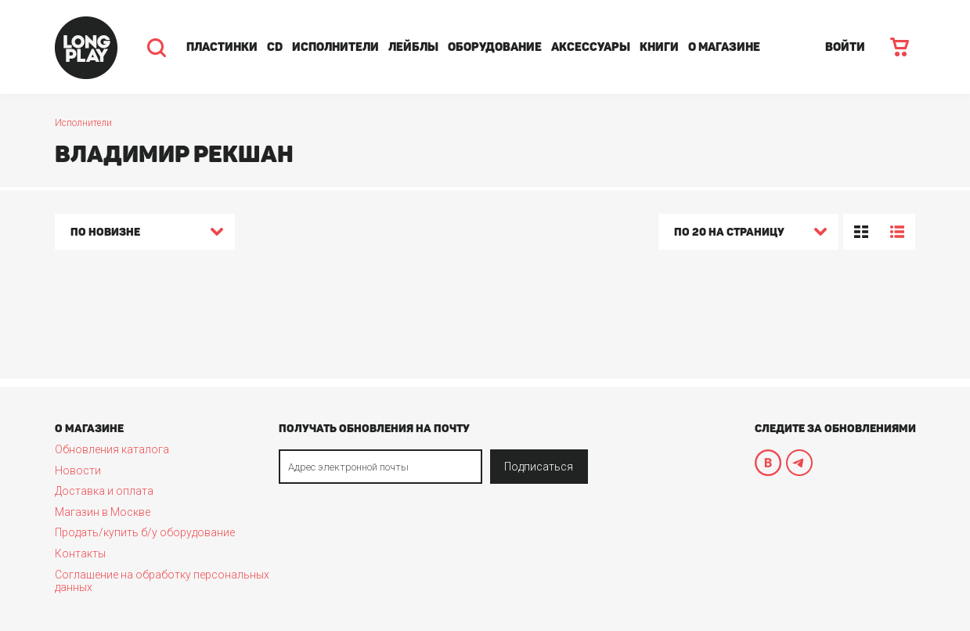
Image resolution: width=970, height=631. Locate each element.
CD (275, 47)
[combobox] (145, 234)
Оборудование (495, 47)
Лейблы (413, 47)
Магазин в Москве (102, 512)
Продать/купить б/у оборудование (145, 532)
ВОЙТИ (845, 47)
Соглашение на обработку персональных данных (162, 580)
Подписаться (538, 466)
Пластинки (222, 47)
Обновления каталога (112, 449)
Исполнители (335, 47)
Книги (659, 47)
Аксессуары (590, 47)
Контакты (80, 553)
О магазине (724, 47)
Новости (78, 470)
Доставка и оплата (104, 491)
